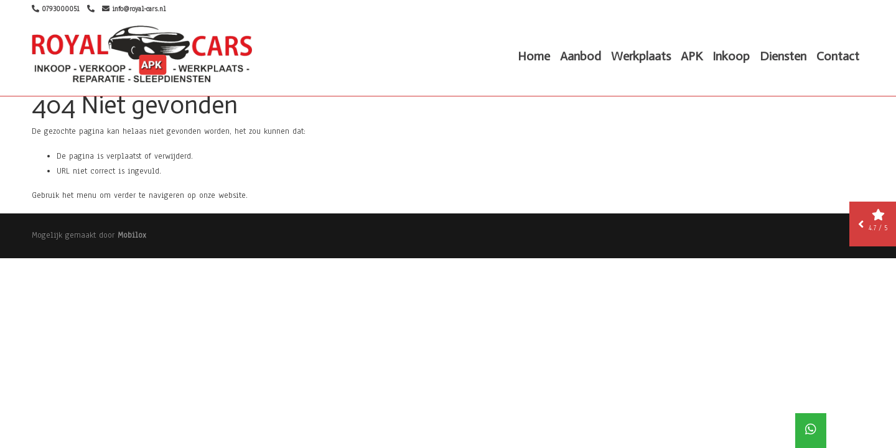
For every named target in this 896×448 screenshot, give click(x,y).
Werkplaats (641, 56)
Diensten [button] (783, 56)
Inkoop (731, 56)
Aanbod (580, 56)
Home (534, 56)
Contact (837, 56)
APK (691, 56)
